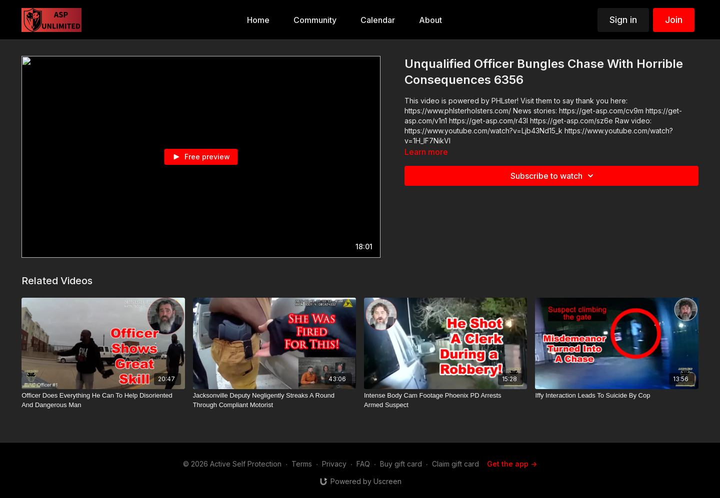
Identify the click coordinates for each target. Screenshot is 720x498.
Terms (302, 464)
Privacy (334, 464)
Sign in (623, 19)
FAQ (363, 464)
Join (673, 19)
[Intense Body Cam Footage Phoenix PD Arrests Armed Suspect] (445, 400)
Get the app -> (512, 464)
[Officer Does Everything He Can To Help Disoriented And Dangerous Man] (103, 400)
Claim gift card (455, 464)
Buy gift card (401, 464)
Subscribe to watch (553, 176)
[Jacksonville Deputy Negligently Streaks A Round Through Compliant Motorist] (274, 400)
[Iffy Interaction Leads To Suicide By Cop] (616, 396)
